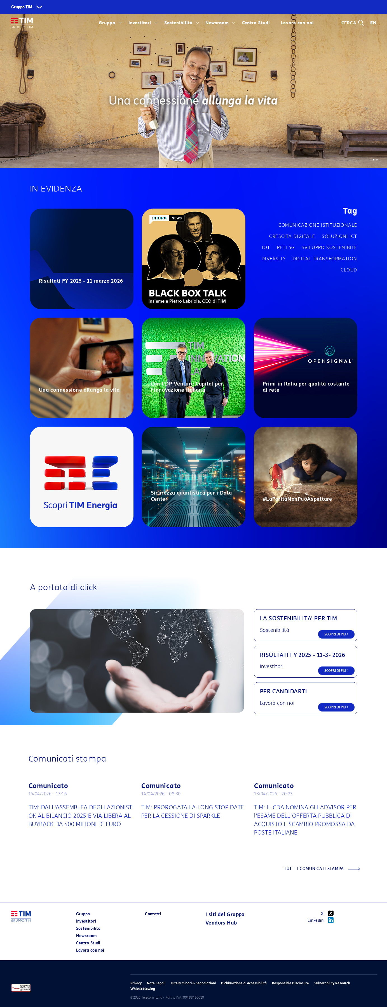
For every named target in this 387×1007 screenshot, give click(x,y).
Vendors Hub (221, 923)
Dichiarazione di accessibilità (244, 983)
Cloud (349, 270)
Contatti (153, 914)
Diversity (274, 258)
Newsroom (217, 22)
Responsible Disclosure (290, 983)
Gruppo (107, 22)
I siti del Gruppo (225, 914)
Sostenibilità (178, 22)
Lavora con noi (297, 22)
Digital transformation (325, 258)
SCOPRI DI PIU (336, 634)
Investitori (139, 22)
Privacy (136, 983)
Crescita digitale (292, 236)
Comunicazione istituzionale (317, 225)
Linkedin (322, 920)
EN (373, 22)
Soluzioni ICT (339, 236)
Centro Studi (256, 22)
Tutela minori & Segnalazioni (193, 983)
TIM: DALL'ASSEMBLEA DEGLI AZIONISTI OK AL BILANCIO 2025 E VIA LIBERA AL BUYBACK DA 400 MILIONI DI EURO (81, 816)
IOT (266, 247)
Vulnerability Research (332, 983)
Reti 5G (286, 247)
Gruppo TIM (21, 7)
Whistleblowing (142, 989)
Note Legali (156, 983)
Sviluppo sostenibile (329, 247)
